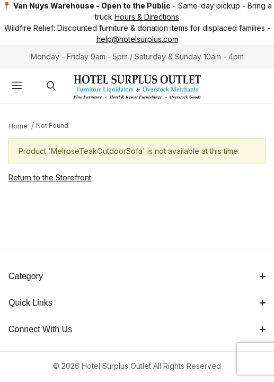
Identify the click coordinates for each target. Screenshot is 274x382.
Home (18, 126)
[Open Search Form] (51, 86)
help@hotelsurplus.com (137, 39)
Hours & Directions (146, 16)
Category (137, 276)
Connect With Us (137, 329)
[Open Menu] (17, 86)
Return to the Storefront (49, 177)
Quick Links (137, 302)
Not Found (52, 125)
